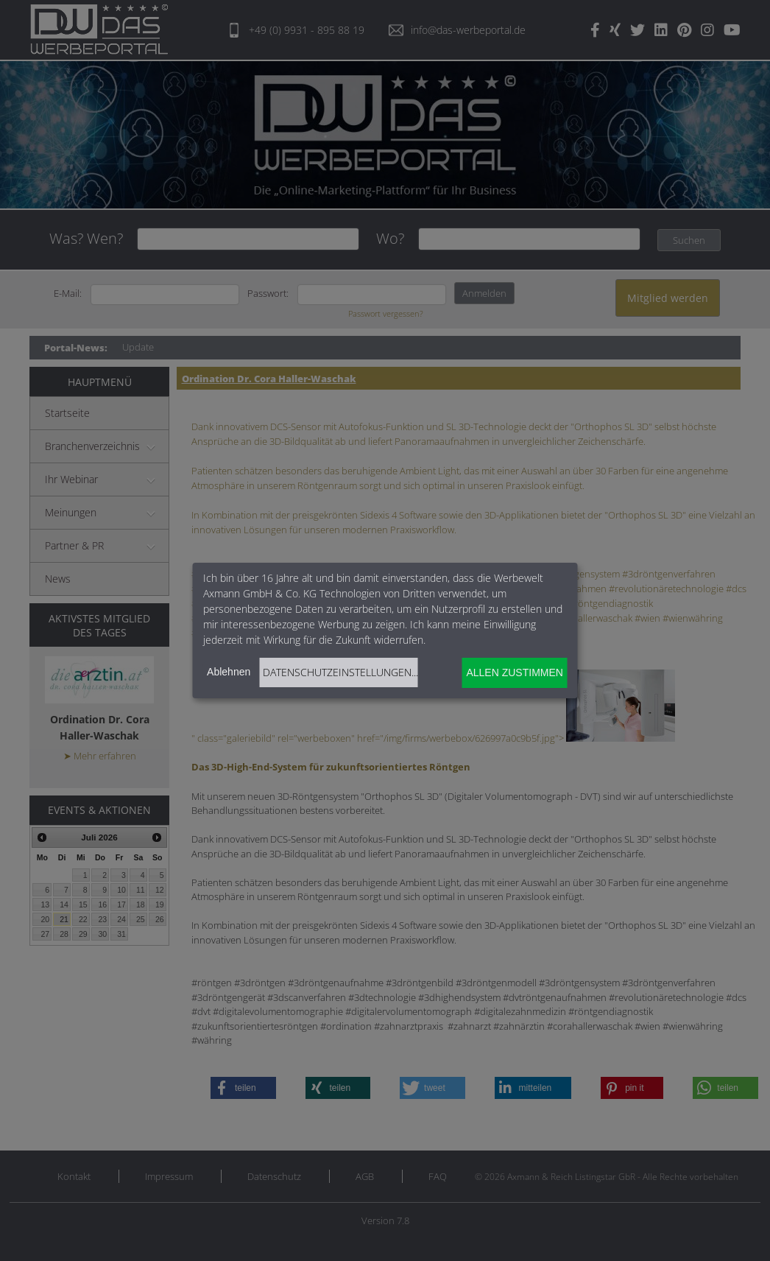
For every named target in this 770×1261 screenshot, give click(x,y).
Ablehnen (228, 672)
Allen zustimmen (514, 672)
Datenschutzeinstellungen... (340, 672)
